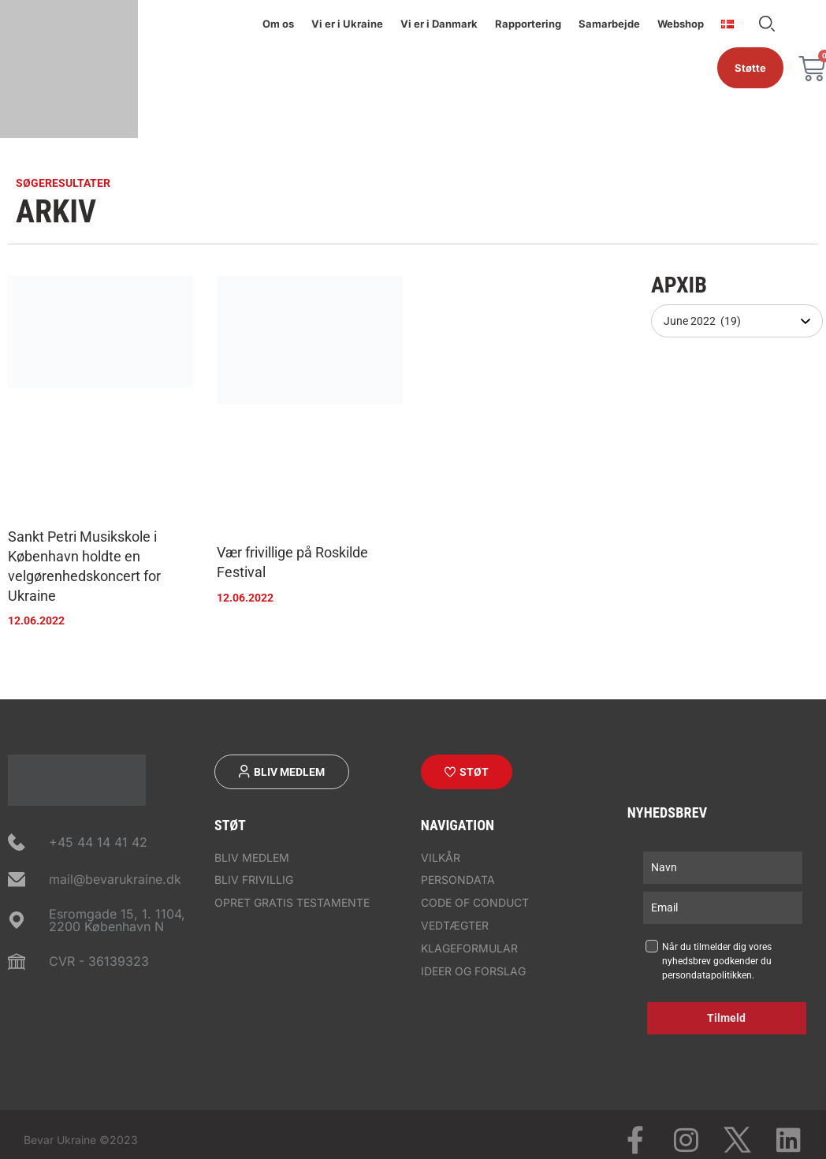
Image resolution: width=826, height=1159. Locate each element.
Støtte (750, 67)
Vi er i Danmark (439, 23)
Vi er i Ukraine (347, 23)
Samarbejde (609, 23)
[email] (722, 908)
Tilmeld (726, 1018)
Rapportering (528, 23)
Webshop (680, 23)
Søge (767, 23)
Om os (278, 23)
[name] (722, 868)
